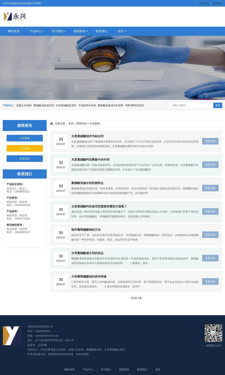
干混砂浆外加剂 (87, 105)
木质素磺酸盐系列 (66, 105)
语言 (120, 31)
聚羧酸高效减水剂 (43, 105)
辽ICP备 (42, 345)
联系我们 (217, 3)
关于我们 (204, 3)
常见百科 (25, 158)
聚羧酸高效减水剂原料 (110, 105)
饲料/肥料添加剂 (134, 105)
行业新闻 (25, 148)
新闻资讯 (79, 31)
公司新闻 (25, 138)
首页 (71, 123)
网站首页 (14, 31)
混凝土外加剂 (24, 105)
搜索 (217, 105)
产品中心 (36, 31)
